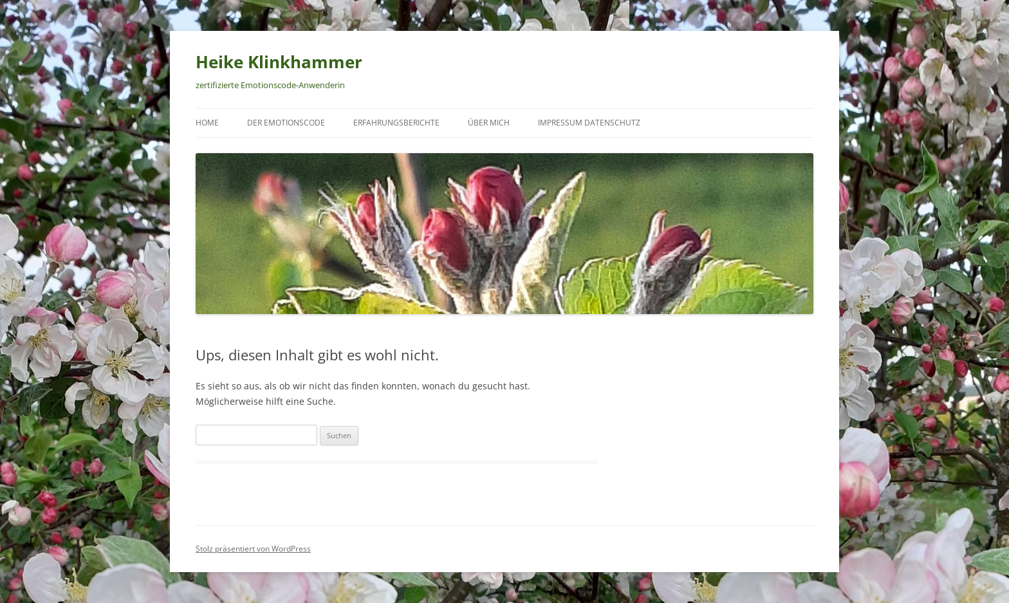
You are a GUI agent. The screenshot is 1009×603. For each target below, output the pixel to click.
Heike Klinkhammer (279, 61)
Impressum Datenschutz (589, 122)
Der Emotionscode (286, 122)
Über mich (489, 122)
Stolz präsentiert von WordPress (253, 548)
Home (207, 122)
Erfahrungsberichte (396, 122)
